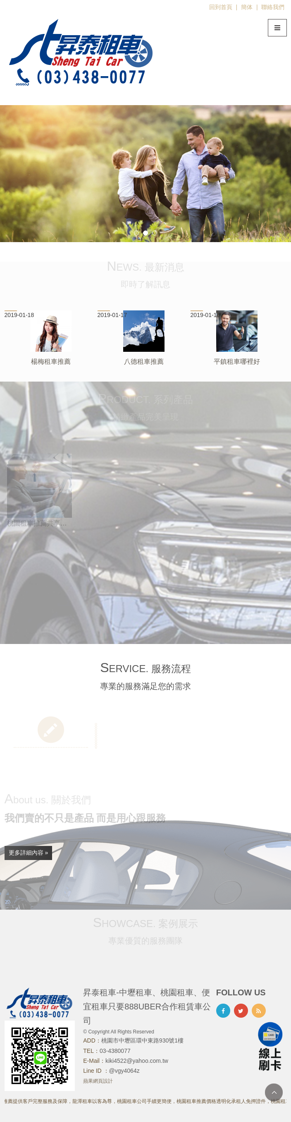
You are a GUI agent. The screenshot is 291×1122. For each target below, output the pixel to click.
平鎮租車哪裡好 (237, 361)
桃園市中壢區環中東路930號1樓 (142, 1040)
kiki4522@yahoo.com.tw (136, 1060)
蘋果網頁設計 (98, 1081)
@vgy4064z (124, 1070)
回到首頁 (220, 7)
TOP (274, 1092)
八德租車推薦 (144, 361)
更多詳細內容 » (28, 852)
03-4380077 (115, 1051)
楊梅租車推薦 (51, 361)
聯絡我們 (272, 7)
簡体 (247, 7)
